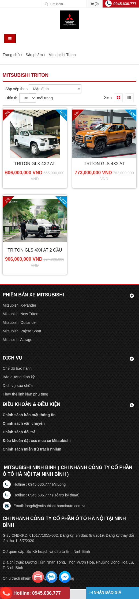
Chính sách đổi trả (19, 432)
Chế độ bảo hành (17, 368)
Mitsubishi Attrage (17, 339)
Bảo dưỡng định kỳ (19, 377)
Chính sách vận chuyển (24, 423)
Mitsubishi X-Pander (19, 305)
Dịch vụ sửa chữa (18, 385)
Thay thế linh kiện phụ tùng (25, 394)
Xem (108, 97)
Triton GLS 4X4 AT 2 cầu (34, 250)
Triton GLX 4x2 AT (34, 163)
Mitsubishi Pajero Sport (22, 331)
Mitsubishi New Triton (20, 314)
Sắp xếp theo (16, 89)
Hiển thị (11, 98)
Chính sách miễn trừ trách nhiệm (32, 449)
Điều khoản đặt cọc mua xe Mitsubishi (37, 440)
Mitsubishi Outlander (20, 322)
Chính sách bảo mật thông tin (29, 415)
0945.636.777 (124, 4)
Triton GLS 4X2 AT (104, 163)
